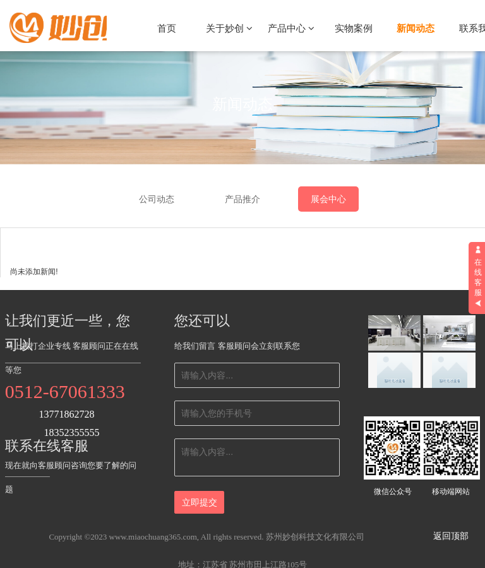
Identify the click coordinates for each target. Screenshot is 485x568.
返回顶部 (451, 536)
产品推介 (242, 199)
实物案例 (354, 28)
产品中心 (291, 28)
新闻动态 (415, 28)
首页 (166, 28)
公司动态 (156, 199)
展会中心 (328, 199)
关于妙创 (229, 28)
